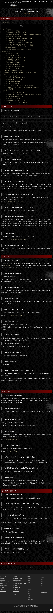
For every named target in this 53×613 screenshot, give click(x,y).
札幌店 (42, 591)
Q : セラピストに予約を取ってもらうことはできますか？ (20, 72)
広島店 (42, 586)
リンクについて (16, 594)
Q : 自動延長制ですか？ (11, 89)
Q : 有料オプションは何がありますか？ (15, 32)
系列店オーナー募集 (45, 593)
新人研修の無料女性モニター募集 (19, 583)
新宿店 (29, 583)
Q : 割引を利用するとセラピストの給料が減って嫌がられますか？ (22, 87)
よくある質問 (2, 592)
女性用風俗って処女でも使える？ (17, 315)
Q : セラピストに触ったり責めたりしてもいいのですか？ (20, 44)
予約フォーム (8, 265)
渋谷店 (29, 585)
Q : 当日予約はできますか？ (12, 53)
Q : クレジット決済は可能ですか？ (14, 83)
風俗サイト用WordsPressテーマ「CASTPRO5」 (30, 609)
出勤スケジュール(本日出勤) (5, 581)
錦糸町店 (29, 590)
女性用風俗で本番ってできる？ (16, 239)
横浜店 (29, 599)
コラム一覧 (15, 589)
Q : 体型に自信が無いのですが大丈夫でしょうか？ (18, 49)
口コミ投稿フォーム (17, 581)
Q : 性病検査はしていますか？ (13, 98)
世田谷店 (29, 587)
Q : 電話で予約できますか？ (12, 59)
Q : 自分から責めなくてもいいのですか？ (15, 40)
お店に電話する (26, 13)
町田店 (29, 592)
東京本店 (29, 578)
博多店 (42, 589)
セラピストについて (8, 91)
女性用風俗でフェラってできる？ (17, 201)
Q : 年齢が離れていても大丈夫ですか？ (15, 100)
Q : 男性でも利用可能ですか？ (13, 70)
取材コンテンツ (16, 591)
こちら (34, 462)
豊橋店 (42, 579)
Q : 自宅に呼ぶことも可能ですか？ (14, 68)
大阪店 (42, 582)
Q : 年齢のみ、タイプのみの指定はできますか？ (17, 102)
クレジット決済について (14, 451)
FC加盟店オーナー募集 (17, 578)
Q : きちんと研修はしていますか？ (14, 92)
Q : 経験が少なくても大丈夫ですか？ (14, 61)
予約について (6, 51)
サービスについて (7, 29)
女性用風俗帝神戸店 (26, 607)
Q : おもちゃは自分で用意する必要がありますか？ (18, 38)
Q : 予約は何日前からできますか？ (14, 55)
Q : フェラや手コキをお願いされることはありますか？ (19, 42)
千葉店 (29, 597)
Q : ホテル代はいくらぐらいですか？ (14, 79)
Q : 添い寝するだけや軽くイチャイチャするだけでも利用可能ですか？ (23, 34)
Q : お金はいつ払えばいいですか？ (14, 76)
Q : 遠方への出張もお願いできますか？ (15, 57)
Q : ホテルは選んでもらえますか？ (14, 66)
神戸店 (42, 584)
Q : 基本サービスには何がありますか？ (15, 31)
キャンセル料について (12, 439)
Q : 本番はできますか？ (11, 47)
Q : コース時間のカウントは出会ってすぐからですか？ (19, 46)
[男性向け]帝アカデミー (17, 592)
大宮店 (29, 594)
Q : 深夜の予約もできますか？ (13, 62)
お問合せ (15, 576)
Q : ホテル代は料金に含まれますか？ (14, 77)
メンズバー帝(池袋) (17, 580)
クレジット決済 (3, 591)
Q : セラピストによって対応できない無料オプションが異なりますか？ (23, 94)
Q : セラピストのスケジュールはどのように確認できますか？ (21, 85)
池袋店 (29, 580)
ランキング (2, 587)
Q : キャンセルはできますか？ (13, 81)
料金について (6, 74)
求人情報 (15, 585)
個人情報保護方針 (16, 587)
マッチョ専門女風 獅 (32, 601)
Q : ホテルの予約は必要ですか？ (13, 64)
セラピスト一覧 (3, 576)
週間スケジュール (3, 583)
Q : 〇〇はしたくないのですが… (13, 36)
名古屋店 (42, 577)
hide (24, 26)
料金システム (2, 578)
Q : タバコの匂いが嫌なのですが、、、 (15, 96)
